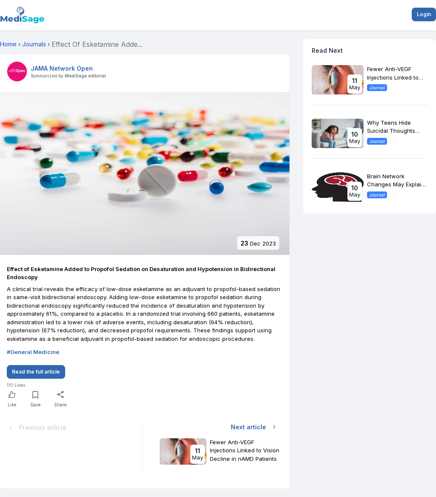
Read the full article (36, 371)
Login (424, 14)
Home (8, 44)
